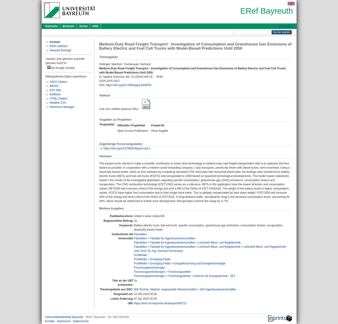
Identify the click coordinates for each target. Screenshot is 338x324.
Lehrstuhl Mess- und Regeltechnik (219, 242)
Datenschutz (81, 321)
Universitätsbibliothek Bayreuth (64, 317)
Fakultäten (140, 234)
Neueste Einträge (60, 50)
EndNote (55, 94)
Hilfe (95, 26)
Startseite (51, 26)
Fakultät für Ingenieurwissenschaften (172, 238)
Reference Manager (62, 107)
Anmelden (285, 26)
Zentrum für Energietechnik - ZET (214, 276)
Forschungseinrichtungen (149, 267)
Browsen (68, 26)
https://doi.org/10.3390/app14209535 (128, 85)
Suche (83, 26)
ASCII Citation (58, 81)
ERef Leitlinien (59, 46)
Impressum (64, 321)
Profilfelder (140, 255)
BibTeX (54, 86)
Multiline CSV (58, 102)
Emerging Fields (160, 259)
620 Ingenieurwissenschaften (218, 289)
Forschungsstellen (179, 271)
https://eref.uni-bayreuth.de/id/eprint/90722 (160, 303)
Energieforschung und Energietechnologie (200, 263)
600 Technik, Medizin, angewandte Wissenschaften (165, 289)
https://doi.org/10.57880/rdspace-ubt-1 (127, 148)
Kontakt (50, 321)
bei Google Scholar (61, 68)
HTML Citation (58, 98)
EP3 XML (56, 90)
